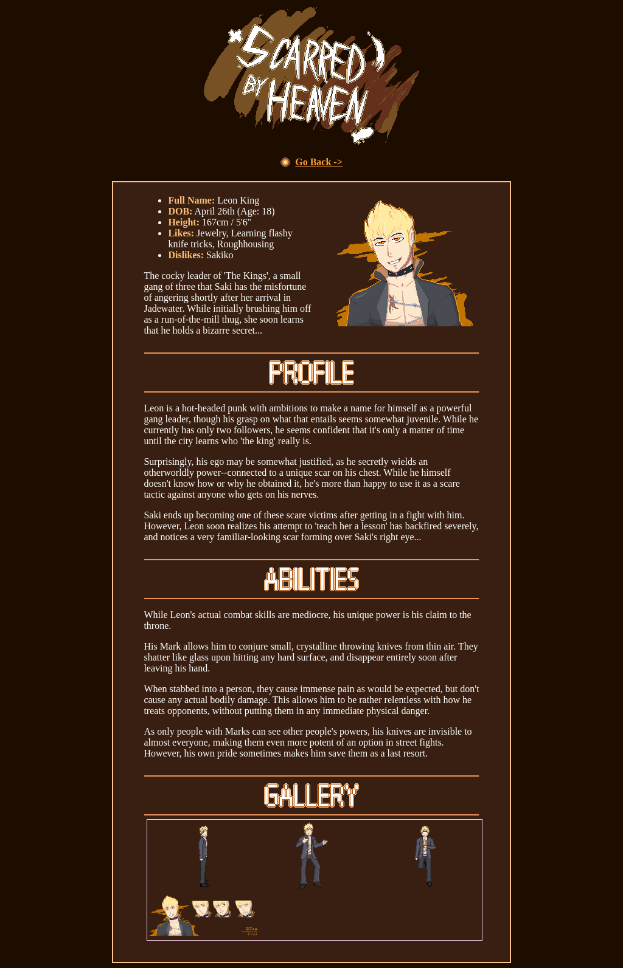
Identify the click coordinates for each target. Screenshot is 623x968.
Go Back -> (319, 162)
